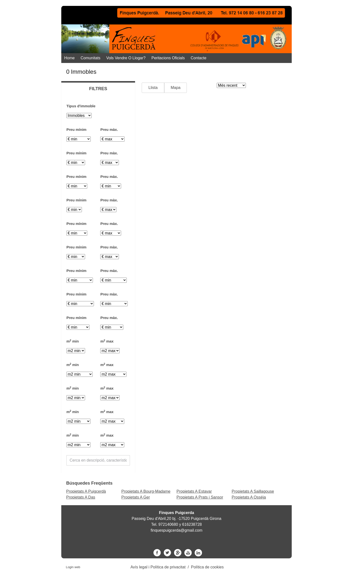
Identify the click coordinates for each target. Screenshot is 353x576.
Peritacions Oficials (168, 58)
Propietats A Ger (135, 497)
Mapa (175, 88)
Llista (153, 88)
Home (69, 58)
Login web (73, 567)
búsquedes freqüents (89, 483)
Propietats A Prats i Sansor (199, 497)
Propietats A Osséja (249, 497)
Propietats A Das (80, 497)
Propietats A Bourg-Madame (145, 491)
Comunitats (91, 58)
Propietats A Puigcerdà (86, 491)
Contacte (198, 58)
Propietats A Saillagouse (253, 491)
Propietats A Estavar (194, 491)
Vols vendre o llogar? (126, 58)
